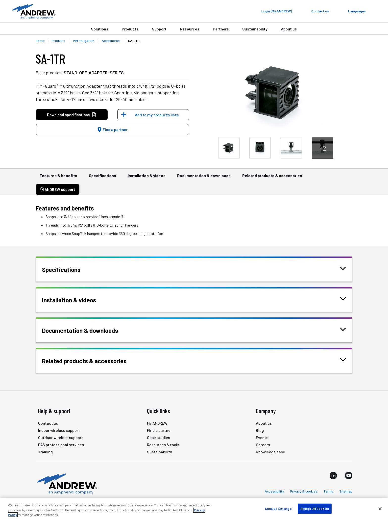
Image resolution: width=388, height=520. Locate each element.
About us (289, 28)
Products (130, 28)
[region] (194, 509)
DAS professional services (61, 444)
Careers (263, 444)
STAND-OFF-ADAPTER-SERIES (94, 72)
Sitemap (345, 491)
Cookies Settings (278, 508)
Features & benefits (58, 177)
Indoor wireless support (59, 430)
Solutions (99, 28)
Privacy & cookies (303, 491)
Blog (260, 430)
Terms (328, 491)
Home (40, 40)
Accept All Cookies (314, 508)
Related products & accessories (272, 177)
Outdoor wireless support (60, 437)
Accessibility (274, 491)
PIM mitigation (83, 40)
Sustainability (254, 28)
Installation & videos (147, 177)
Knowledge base (270, 451)
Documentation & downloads (204, 177)
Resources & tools (163, 444)
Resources (189, 28)
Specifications (102, 177)
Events (262, 437)
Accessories (111, 40)
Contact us (48, 423)
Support (159, 28)
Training (45, 451)
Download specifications (71, 114)
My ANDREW (157, 423)
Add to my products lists (157, 114)
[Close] (380, 508)
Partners (221, 28)
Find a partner (112, 129)
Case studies (158, 437)
